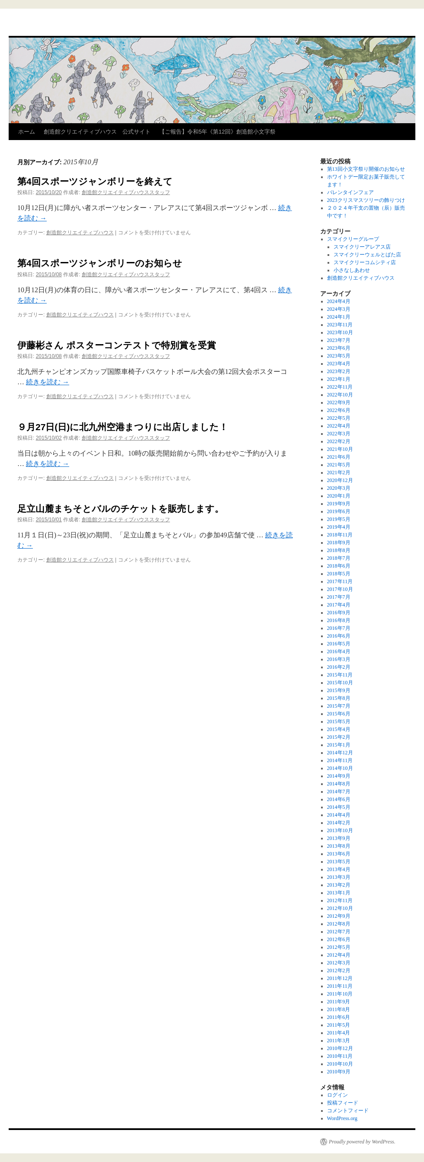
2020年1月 (338, 496)
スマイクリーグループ (353, 239)
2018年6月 (338, 566)
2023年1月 (338, 379)
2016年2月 (338, 667)
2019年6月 (338, 511)
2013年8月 (338, 846)
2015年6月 (338, 714)
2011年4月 (338, 1033)
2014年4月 (338, 815)
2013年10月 (340, 830)
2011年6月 (338, 1017)
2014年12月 (340, 753)
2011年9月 (338, 1002)
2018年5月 (338, 574)
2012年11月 (340, 900)
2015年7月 (338, 706)
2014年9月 (338, 776)
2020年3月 (338, 488)
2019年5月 (338, 519)
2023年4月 (338, 364)
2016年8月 (338, 620)
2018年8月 (338, 550)
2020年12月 (340, 480)
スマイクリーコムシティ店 (365, 262)
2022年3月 (338, 434)
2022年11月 (340, 387)
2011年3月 (338, 1041)
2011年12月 (340, 978)
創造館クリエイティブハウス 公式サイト (97, 131)
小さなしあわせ (352, 270)
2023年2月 (338, 371)
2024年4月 (338, 301)
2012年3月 (338, 963)
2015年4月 (338, 729)
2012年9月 (338, 916)
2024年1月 (338, 317)
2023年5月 (338, 356)
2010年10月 (340, 1064)
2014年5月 (338, 807)
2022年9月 (338, 402)
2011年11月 (340, 986)
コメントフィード (348, 1111)
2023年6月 (338, 348)
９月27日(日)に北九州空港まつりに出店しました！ (122, 427)
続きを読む (47, 382)
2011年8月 (338, 1009)
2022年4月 (338, 426)
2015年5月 (338, 721)
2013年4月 (338, 869)
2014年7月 (338, 791)
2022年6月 (338, 410)
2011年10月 (340, 994)
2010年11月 (340, 1056)
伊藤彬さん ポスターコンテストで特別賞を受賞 (116, 345)
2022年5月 (338, 418)
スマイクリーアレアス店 (362, 247)
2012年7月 (338, 932)
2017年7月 (338, 597)
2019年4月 (338, 527)
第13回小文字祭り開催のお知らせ (366, 169)
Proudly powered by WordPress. (362, 1142)
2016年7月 (338, 628)
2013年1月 (338, 893)
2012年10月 (340, 908)
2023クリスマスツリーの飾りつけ (366, 200)
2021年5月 (338, 465)
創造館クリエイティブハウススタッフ (126, 192)
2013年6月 (338, 854)
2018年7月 (338, 558)
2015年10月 (340, 683)
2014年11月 (340, 760)
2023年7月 (338, 340)
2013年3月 (338, 877)
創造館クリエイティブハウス (80, 233)
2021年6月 (338, 457)
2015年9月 (338, 690)
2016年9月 (338, 613)
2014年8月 (338, 784)
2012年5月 (338, 947)
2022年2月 (338, 441)
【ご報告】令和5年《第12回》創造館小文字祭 (217, 131)
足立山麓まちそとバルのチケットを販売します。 (120, 509)
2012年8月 (338, 924)
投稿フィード (342, 1103)
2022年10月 (340, 395)
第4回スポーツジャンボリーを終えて (95, 181)
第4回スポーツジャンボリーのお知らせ (99, 263)
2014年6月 (338, 799)
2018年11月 (340, 535)
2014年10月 (340, 768)
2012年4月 (338, 955)
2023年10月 (340, 332)
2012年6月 (338, 939)
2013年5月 (338, 862)
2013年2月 (338, 885)
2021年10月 (340, 449)
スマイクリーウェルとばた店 (367, 255)
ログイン (337, 1095)
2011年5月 (338, 1025)
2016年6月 (338, 636)
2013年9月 (338, 838)
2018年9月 (338, 543)
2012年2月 (338, 970)
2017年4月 (338, 605)
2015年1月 (338, 745)
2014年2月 (338, 823)
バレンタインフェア (350, 192)
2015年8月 (338, 698)
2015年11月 (340, 675)
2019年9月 (338, 504)
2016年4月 (338, 651)
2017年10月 (340, 589)
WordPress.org (342, 1118)
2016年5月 (338, 644)
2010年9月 (338, 1072)
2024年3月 (338, 309)
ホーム (26, 131)
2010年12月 (340, 1048)
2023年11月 (340, 325)
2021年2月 (338, 472)
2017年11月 (340, 581)
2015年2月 (338, 737)
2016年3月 (338, 659)
